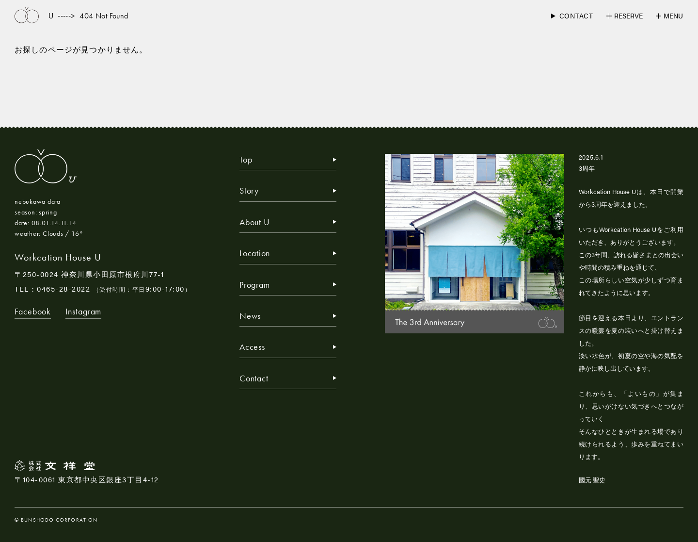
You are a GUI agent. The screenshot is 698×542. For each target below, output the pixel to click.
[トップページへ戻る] (27, 15)
